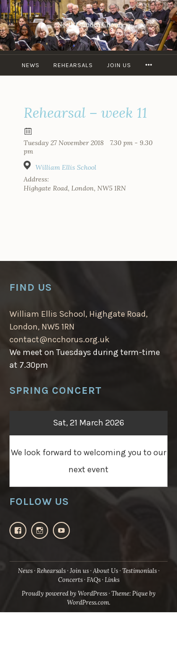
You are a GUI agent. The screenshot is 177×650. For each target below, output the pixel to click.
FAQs (94, 580)
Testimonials (139, 571)
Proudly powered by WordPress (64, 593)
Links (112, 580)
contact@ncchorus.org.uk (59, 339)
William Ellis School (65, 167)
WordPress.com (88, 602)
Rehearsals (73, 65)
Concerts (70, 580)
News (31, 65)
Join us (119, 65)
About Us (105, 571)
